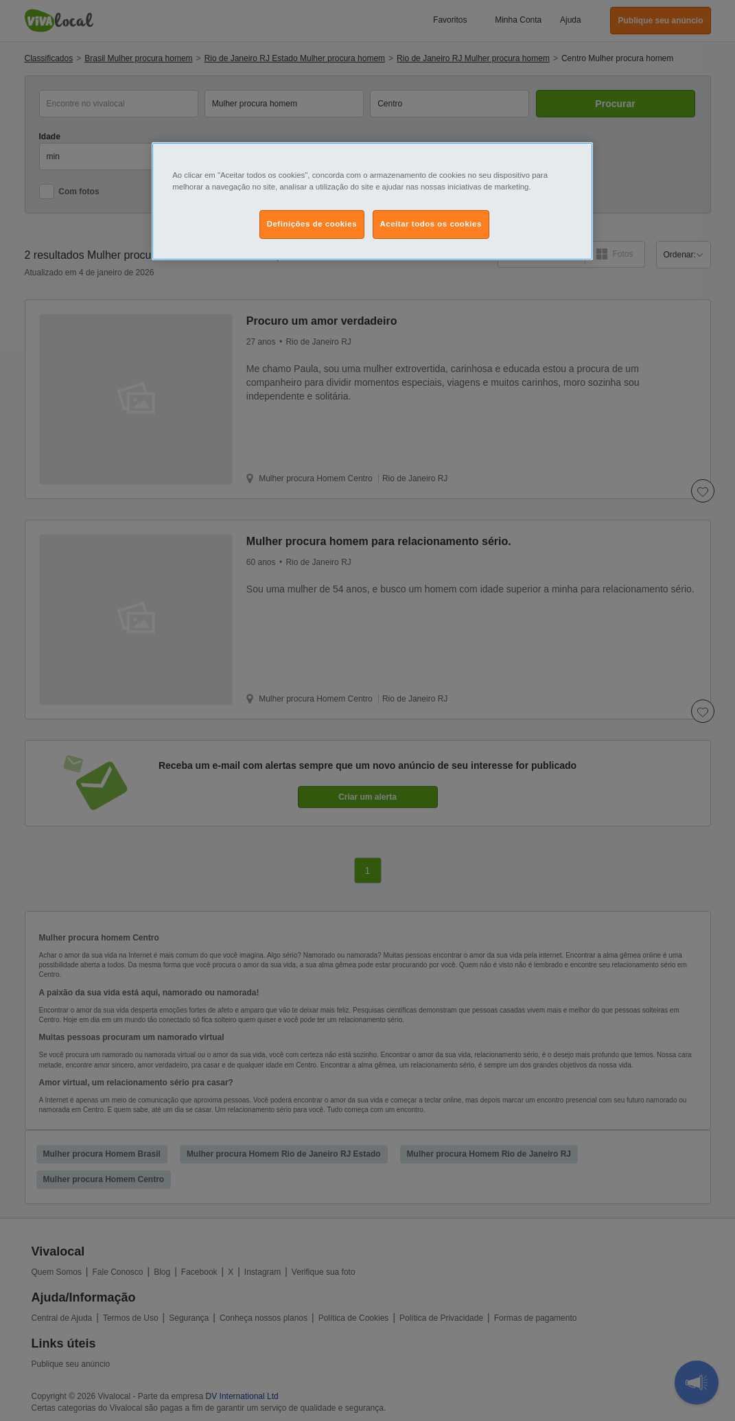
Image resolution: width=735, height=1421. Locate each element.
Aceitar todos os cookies (431, 224)
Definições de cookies (312, 224)
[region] (372, 201)
